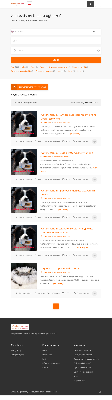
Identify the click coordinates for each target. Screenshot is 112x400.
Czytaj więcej (74, 133)
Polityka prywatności (83, 359)
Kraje (76, 380)
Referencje (47, 359)
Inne (80, 71)
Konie (71, 71)
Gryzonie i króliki (80, 67)
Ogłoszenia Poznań (82, 367)
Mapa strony (79, 385)
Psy (15, 67)
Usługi (62, 71)
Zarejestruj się (17, 359)
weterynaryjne (24, 141)
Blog (44, 355)
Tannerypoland (24, 297)
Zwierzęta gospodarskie (22, 71)
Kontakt (45, 372)
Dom (13, 20)
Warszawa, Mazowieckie (47, 141)
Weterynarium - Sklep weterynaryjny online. (67, 154)
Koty (25, 67)
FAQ (44, 363)
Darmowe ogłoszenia (83, 376)
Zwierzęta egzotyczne (59, 67)
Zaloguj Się (16, 355)
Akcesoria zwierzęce (45, 71)
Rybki (43, 67)
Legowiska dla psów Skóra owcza (60, 272)
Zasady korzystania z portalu (86, 363)
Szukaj (56, 59)
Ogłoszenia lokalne (82, 372)
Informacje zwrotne (51, 367)
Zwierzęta (45, 122)
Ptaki (34, 67)
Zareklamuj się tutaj (82, 355)
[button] (91, 102)
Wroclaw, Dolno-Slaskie (47, 297)
